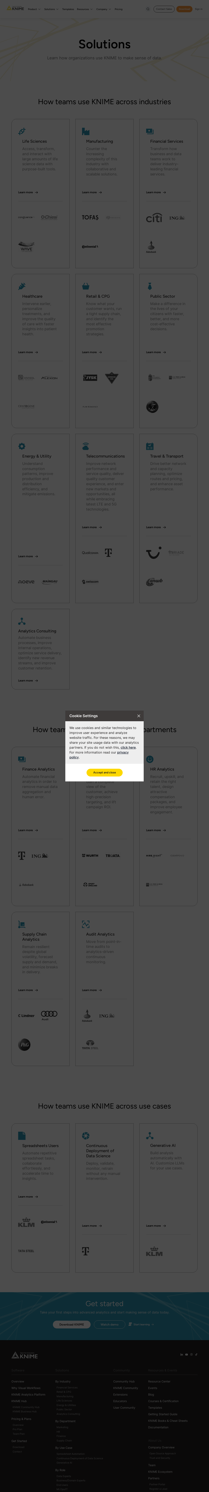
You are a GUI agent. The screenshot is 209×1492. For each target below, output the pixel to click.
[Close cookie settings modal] (138, 715)
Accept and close (104, 772)
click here (128, 747)
